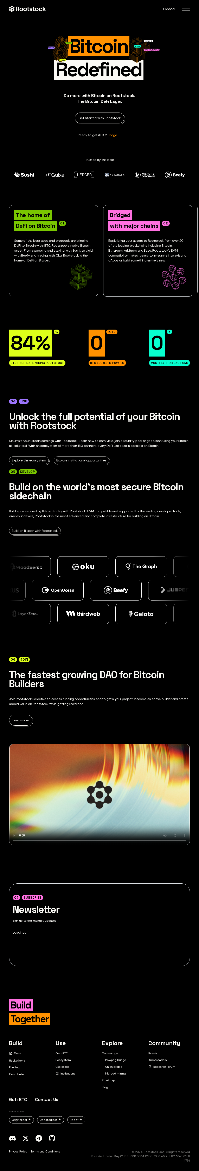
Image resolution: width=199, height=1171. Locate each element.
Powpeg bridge (115, 1060)
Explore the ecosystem (29, 460)
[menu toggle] (186, 9)
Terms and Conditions (45, 1151)
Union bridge (113, 1067)
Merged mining (115, 1073)
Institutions (65, 1073)
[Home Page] (27, 9)
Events (153, 1053)
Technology (110, 1053)
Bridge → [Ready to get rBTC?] (99, 135)
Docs (15, 1053)
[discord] (12, 1138)
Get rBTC (62, 1053)
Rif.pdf (76, 1120)
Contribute (16, 1074)
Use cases (62, 1067)
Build (16, 1043)
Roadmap (108, 1080)
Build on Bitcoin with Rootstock (35, 531)
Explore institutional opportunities (81, 460)
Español (169, 9)
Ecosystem (63, 1060)
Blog (105, 1087)
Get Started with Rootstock (99, 118)
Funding (14, 1067)
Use (61, 1043)
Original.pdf (21, 1120)
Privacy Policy (18, 1151)
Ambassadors (157, 1060)
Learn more (21, 720)
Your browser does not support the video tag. (99, 794)
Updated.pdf (50, 1120)
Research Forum (161, 1067)
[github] (52, 1138)
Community (164, 1043)
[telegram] (39, 1138)
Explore (112, 1043)
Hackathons (17, 1060)
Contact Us (46, 1099)
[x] (25, 1138)
